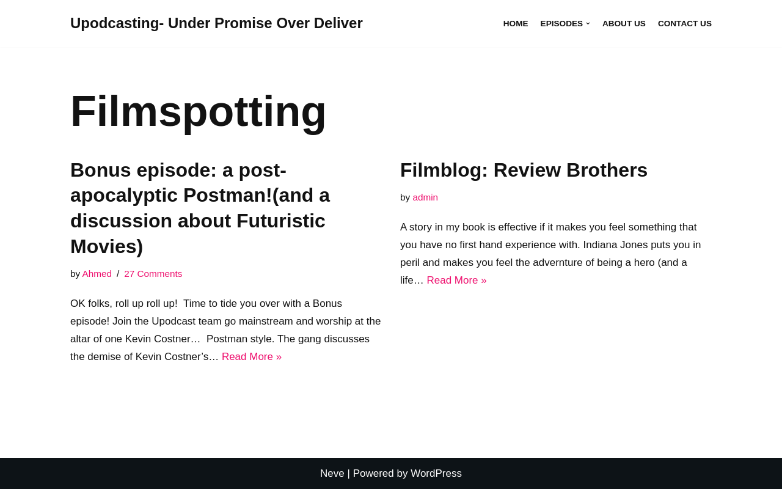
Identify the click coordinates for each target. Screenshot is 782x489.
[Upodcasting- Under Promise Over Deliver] (216, 23)
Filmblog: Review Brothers (524, 170)
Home (515, 23)
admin (425, 197)
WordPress (436, 473)
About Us (624, 23)
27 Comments (153, 273)
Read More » (252, 356)
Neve (332, 473)
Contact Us (685, 23)
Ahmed (97, 273)
